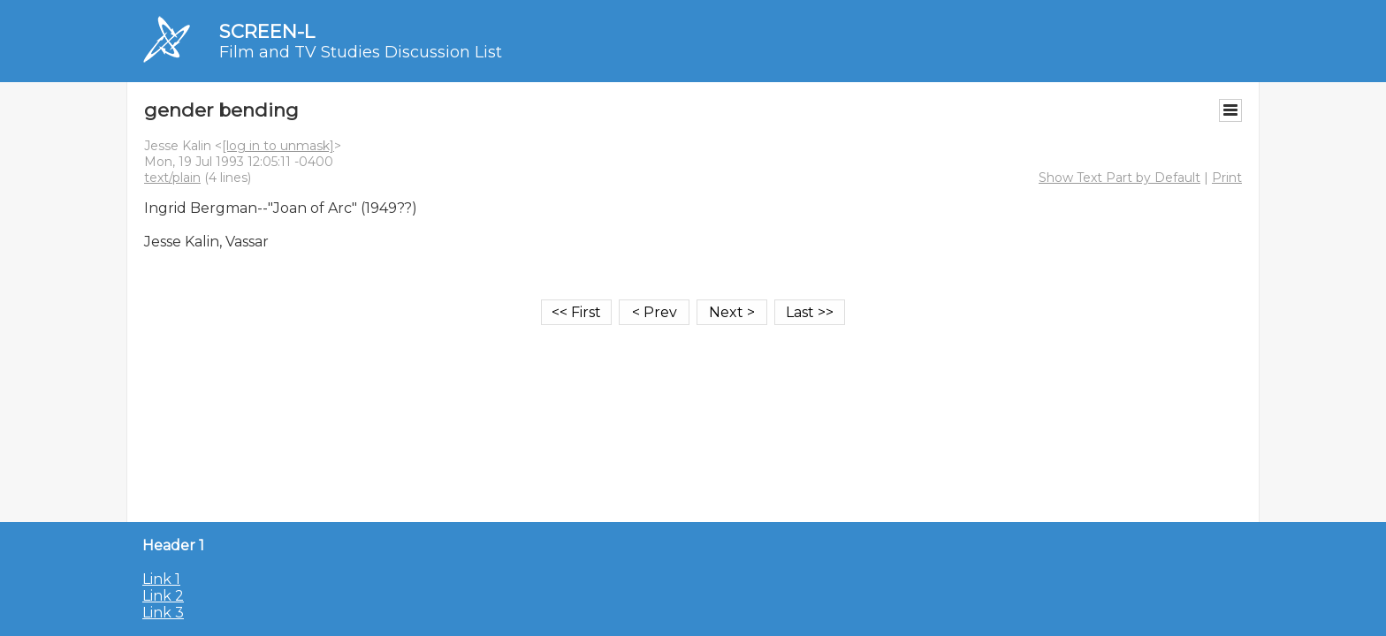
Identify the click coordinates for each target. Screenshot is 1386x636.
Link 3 (163, 612)
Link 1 (161, 579)
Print (1227, 178)
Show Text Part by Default (1119, 178)
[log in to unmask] (278, 146)
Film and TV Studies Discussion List (360, 52)
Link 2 (163, 595)
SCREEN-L (267, 31)
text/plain (172, 178)
